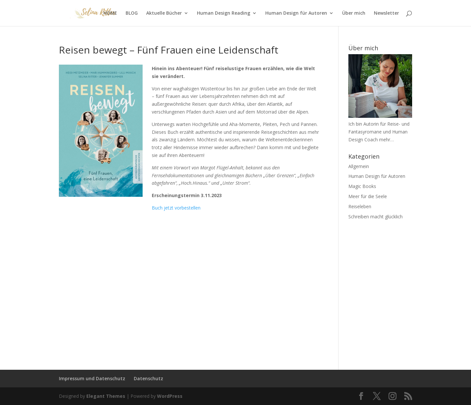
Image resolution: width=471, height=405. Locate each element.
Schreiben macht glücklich (375, 216)
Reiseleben (359, 206)
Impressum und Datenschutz (92, 378)
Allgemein (358, 166)
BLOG (132, 13)
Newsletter (386, 13)
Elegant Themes (105, 396)
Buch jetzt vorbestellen (176, 208)
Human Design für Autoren (296, 13)
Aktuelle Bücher (164, 13)
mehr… (386, 139)
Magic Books (362, 186)
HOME (110, 13)
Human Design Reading (223, 13)
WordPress (170, 396)
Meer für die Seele (367, 196)
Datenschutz (148, 378)
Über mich (353, 13)
